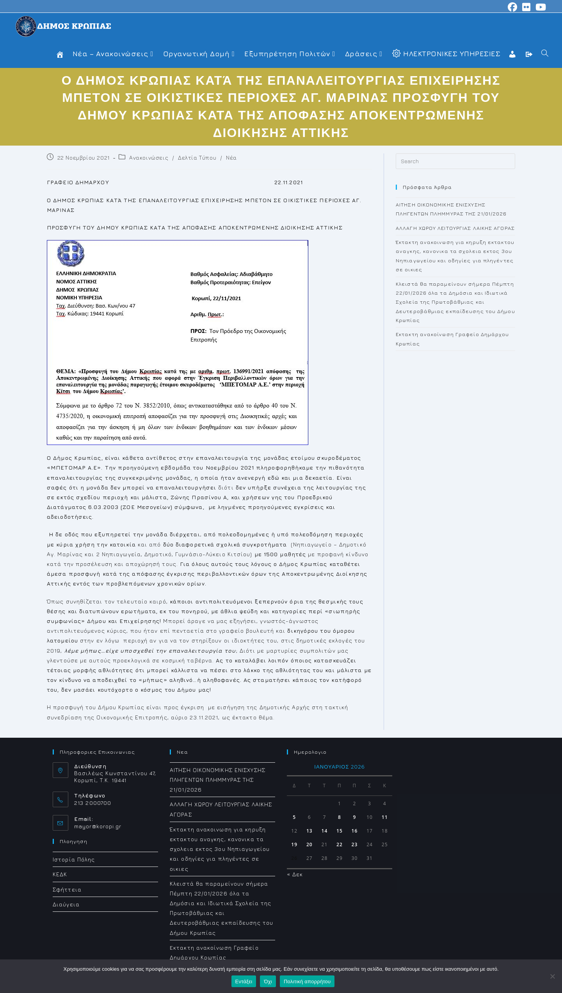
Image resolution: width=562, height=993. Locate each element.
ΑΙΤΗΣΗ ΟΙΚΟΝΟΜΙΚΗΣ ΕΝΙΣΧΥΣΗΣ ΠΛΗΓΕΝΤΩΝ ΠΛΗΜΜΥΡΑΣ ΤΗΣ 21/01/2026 (217, 780)
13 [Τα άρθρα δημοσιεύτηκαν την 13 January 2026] (309, 831)
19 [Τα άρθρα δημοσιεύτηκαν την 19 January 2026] (294, 844)
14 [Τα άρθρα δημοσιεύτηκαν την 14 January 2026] (324, 831)
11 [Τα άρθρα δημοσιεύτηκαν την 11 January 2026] (385, 817)
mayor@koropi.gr (98, 826)
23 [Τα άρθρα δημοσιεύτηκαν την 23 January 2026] (355, 844)
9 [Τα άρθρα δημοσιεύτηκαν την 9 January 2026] (354, 817)
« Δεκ (295, 874)
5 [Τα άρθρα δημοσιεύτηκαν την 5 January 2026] (294, 817)
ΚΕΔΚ (60, 874)
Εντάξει (244, 981)
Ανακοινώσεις (148, 157)
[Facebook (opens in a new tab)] (512, 7)
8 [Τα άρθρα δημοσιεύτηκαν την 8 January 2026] (339, 817)
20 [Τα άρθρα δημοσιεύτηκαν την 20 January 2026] (309, 844)
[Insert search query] (455, 161)
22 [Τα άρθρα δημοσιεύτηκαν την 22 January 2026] (339, 844)
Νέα (231, 157)
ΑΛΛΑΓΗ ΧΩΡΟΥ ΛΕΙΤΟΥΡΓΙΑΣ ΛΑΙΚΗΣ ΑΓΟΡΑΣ (455, 228)
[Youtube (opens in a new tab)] (539, 7)
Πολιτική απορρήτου (307, 981)
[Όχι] (552, 976)
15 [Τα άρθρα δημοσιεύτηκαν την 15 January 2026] (339, 831)
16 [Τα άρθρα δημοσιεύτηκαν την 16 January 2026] (355, 831)
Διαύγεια (66, 904)
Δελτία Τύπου (197, 157)
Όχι (268, 981)
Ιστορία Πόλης (74, 859)
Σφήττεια (67, 889)
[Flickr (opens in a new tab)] (526, 7)
